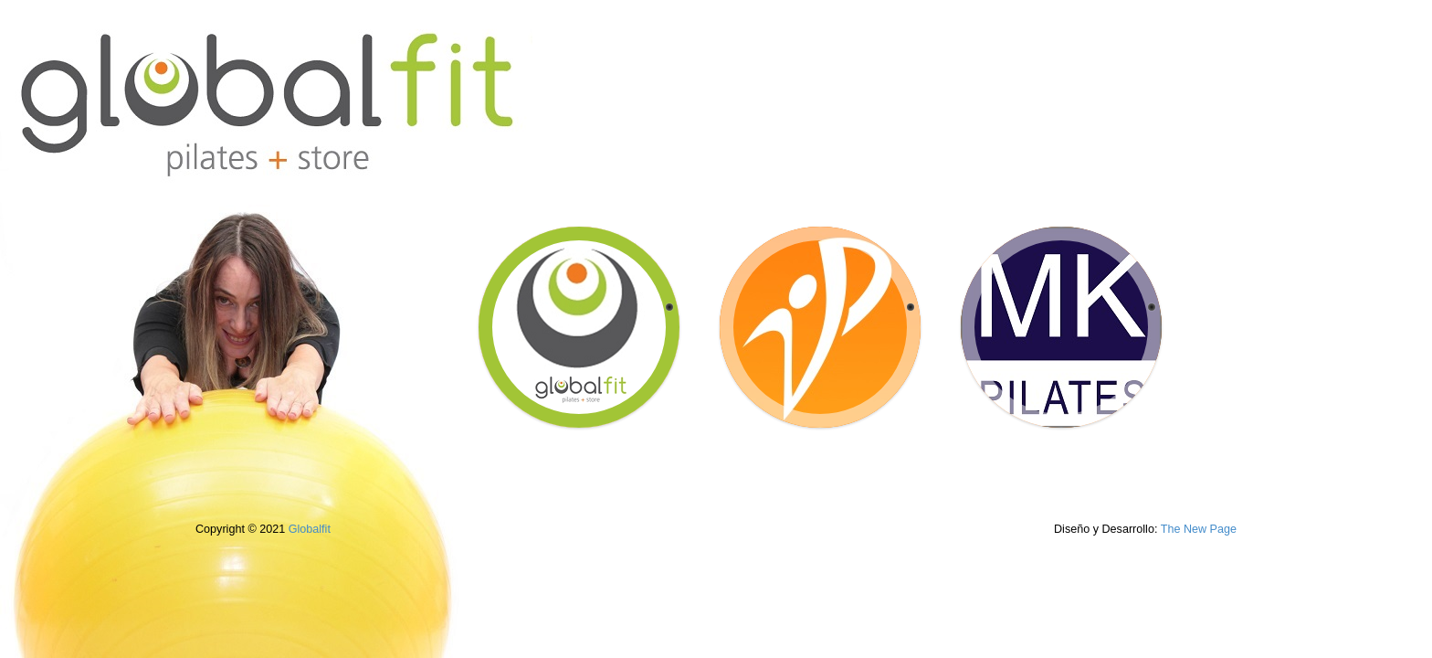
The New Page (1199, 529)
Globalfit (310, 529)
